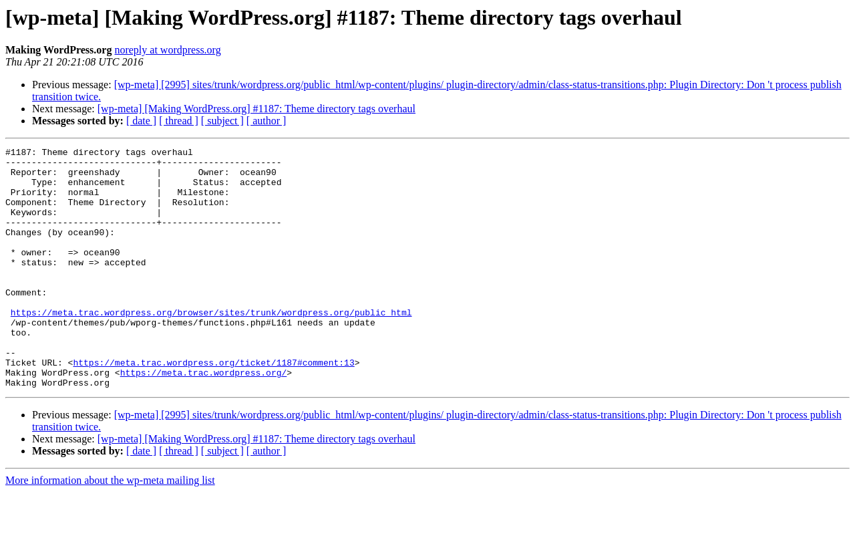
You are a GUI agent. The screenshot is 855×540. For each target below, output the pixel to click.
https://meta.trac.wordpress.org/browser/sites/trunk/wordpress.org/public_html (211, 346)
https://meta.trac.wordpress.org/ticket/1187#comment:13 (213, 406)
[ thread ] (178, 120)
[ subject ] (222, 120)
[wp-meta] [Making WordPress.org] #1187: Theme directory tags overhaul (256, 108)
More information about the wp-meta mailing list (110, 528)
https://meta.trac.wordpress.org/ (203, 418)
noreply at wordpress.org (167, 49)
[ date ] (141, 120)
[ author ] (266, 120)
